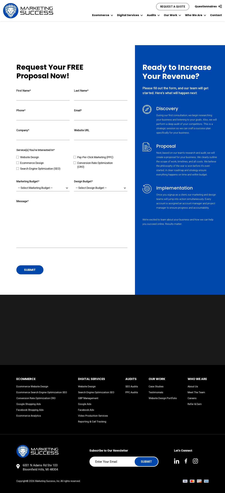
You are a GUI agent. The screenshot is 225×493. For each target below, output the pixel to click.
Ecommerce (102, 15)
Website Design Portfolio (163, 398)
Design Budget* (83, 181)
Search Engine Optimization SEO (96, 392)
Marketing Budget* (27, 181)
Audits (153, 15)
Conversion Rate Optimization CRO (36, 398)
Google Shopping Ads (28, 404)
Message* (22, 201)
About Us (193, 386)
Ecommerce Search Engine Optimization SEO (41, 392)
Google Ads (84, 404)
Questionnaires (208, 6)
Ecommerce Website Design (32, 386)
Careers (192, 398)
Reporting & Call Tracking (92, 421)
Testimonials (156, 392)
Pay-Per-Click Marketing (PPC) (95, 157)
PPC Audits (131, 392)
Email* (78, 110)
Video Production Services (93, 415)
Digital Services (130, 15)
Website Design (29, 157)
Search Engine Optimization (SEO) (40, 168)
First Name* (23, 90)
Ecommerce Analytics (28, 415)
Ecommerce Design (32, 162)
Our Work (172, 15)
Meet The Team (196, 392)
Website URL (81, 130)
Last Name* (81, 90)
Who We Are (195, 15)
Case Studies (156, 386)
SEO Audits (131, 386)
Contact (216, 15)
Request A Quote (172, 6)
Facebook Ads (86, 409)
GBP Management (88, 398)
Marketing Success (45, 481)
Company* (22, 130)
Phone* (20, 110)
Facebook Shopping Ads (30, 409)
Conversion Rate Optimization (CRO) (95, 164)
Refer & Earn (195, 404)
